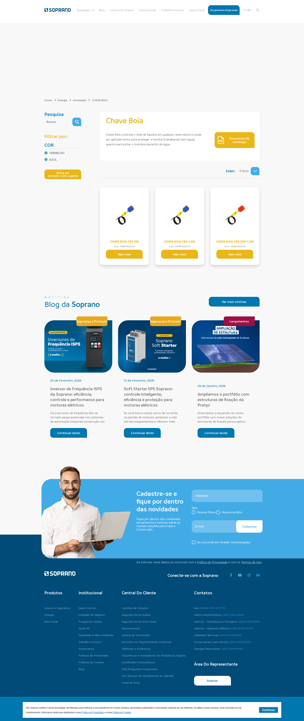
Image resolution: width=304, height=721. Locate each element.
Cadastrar (249, 526)
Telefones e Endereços (136, 648)
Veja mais (124, 254)
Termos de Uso (251, 562)
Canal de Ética (131, 682)
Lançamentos (239, 321)
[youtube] (240, 575)
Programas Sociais (90, 621)
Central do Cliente (122, 10)
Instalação (79, 100)
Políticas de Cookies (91, 662)
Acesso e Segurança (57, 608)
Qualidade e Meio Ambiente (96, 635)
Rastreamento (131, 628)
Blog (102, 10)
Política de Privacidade (212, 562)
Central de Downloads (136, 635)
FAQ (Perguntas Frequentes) (139, 669)
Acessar (212, 680)
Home (50, 100)
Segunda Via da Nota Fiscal (139, 621)
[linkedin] (258, 575)
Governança (86, 648)
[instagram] (249, 575)
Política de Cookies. (122, 712)
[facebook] (231, 575)
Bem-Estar (51, 621)
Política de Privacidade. (93, 712)
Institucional (147, 10)
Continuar (268, 710)
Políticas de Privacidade (93, 655)
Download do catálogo (234, 140)
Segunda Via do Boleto (136, 614)
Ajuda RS (84, 628)
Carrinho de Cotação (135, 608)
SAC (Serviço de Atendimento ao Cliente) (147, 675)
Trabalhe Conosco (172, 10)
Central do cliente (139, 592)
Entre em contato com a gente (63, 174)
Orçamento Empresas (224, 10)
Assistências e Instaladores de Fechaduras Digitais (154, 655)
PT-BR (248, 10)
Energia (64, 100)
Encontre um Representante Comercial (146, 641)
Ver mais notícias (234, 302)
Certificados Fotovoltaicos (138, 662)
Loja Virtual (197, 10)
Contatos (203, 592)
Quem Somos (87, 608)
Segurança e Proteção (91, 321)
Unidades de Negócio (92, 614)
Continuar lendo (68, 433)
